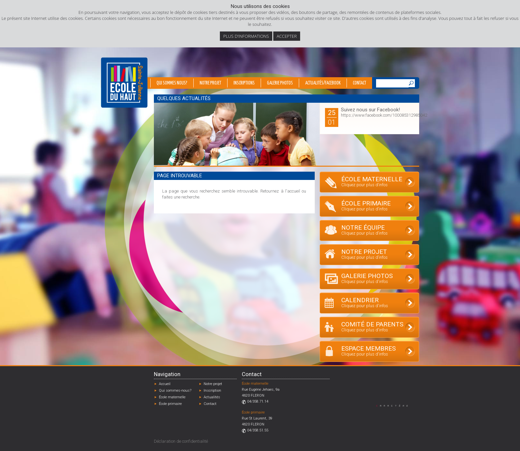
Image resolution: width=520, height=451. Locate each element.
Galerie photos (280, 83)
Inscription (212, 390)
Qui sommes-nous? (175, 390)
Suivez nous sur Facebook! (370, 110)
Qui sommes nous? (172, 83)
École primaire (170, 404)
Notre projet (210, 83)
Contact (359, 83)
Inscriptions (244, 83)
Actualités (212, 397)
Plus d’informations (246, 36)
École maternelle (172, 397)
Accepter (286, 36)
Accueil (164, 384)
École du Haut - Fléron (124, 82)
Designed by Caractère (395, 405)
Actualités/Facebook (323, 83)
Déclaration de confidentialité (181, 441)
